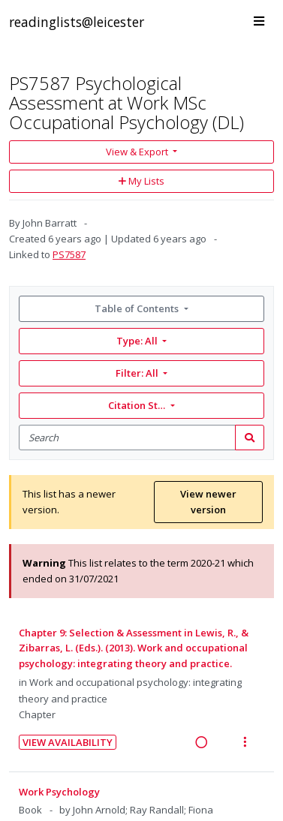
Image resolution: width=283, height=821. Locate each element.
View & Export (138, 151)
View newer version (208, 501)
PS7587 (69, 254)
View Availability (68, 742)
